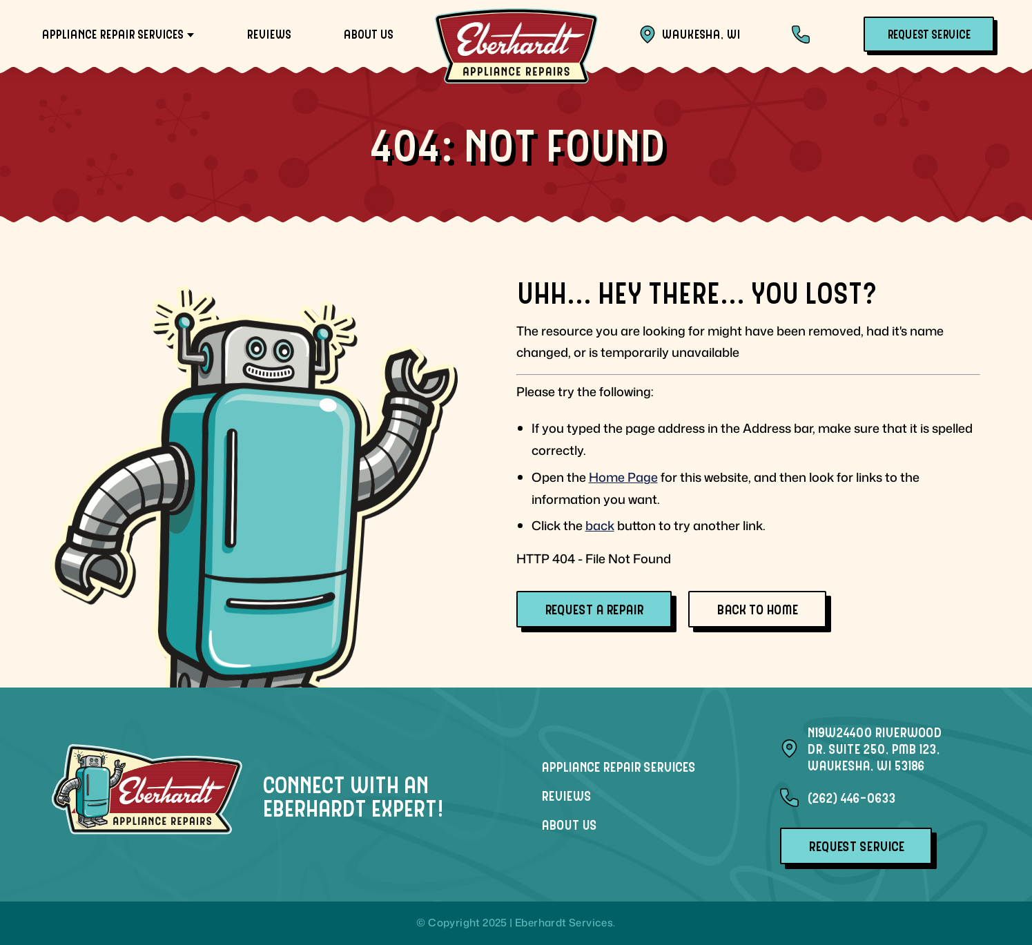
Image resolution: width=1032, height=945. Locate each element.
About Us (368, 33)
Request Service (929, 33)
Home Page (623, 477)
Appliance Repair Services (112, 33)
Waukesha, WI (689, 34)
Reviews (268, 33)
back (599, 525)
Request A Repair (594, 609)
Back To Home (757, 609)
